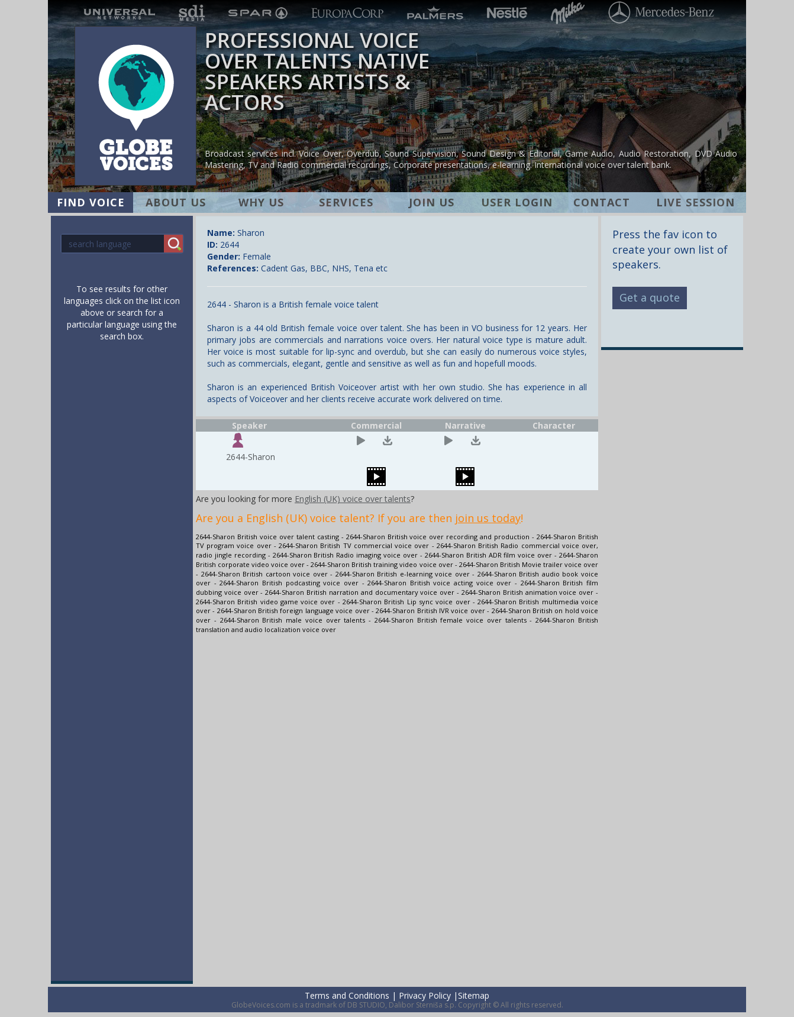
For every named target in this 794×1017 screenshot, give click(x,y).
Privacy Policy (425, 995)
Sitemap (473, 995)
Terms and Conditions (347, 995)
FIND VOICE (91, 202)
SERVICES (346, 202)
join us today (488, 518)
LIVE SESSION (695, 202)
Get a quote (649, 297)
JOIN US (431, 202)
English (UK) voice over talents (353, 498)
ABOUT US (176, 202)
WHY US (261, 202)
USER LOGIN (517, 202)
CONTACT (601, 202)
